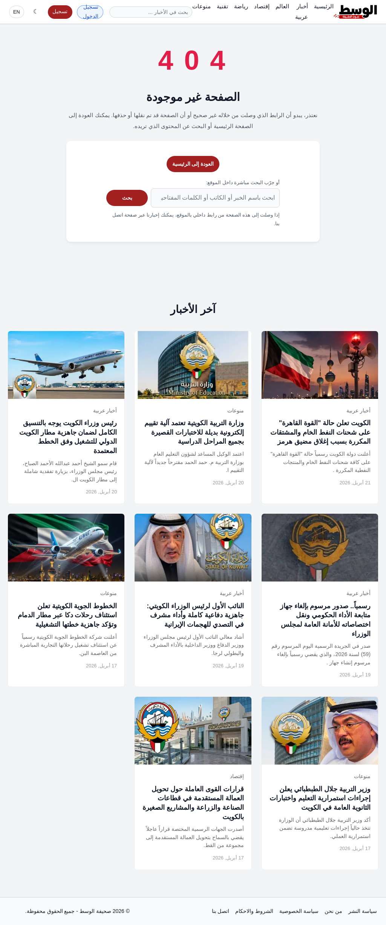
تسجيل (59, 11)
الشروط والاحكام (254, 911)
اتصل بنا (221, 911)
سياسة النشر (362, 911)
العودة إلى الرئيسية (193, 164)
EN (16, 12)
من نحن (333, 911)
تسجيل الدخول (90, 12)
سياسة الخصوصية (299, 911)
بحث (127, 198)
